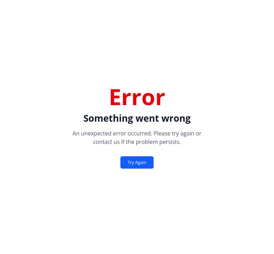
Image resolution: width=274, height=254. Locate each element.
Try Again (137, 162)
